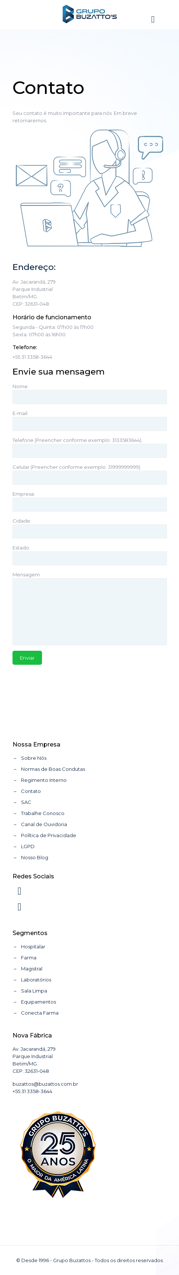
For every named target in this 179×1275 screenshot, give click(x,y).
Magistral (31, 969)
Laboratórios (36, 980)
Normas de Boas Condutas (53, 769)
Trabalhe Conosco (42, 813)
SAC (26, 802)
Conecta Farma (40, 1013)
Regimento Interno (44, 780)
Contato (31, 791)
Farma (28, 957)
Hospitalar (33, 946)
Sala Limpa (34, 991)
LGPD (28, 846)
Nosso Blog (34, 857)
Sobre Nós (33, 758)
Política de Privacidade (48, 835)
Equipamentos (38, 1002)
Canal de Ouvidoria (44, 824)
